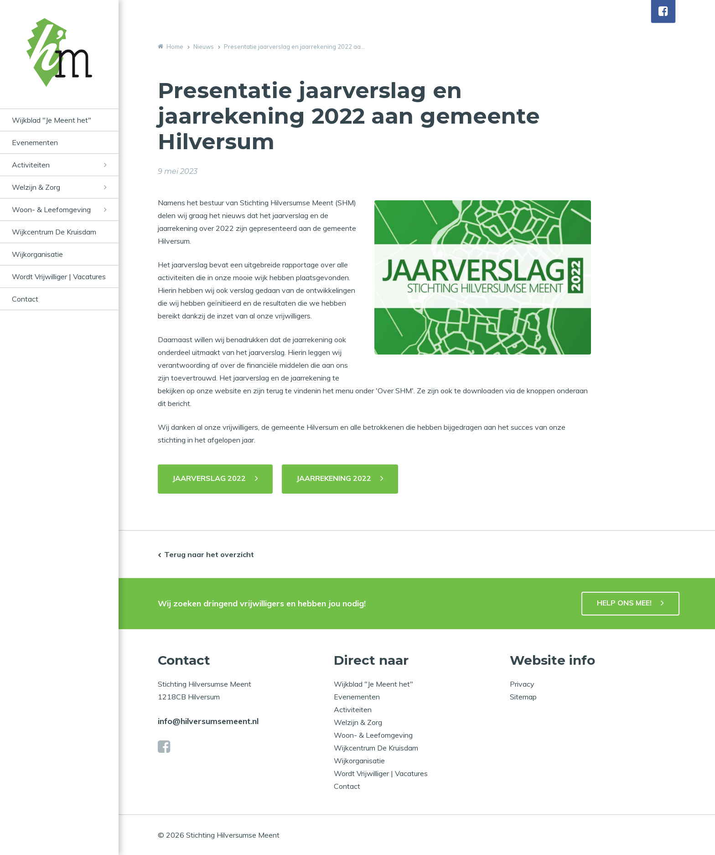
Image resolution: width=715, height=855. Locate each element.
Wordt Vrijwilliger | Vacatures (59, 276)
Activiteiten (31, 164)
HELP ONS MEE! (624, 602)
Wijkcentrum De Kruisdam (54, 231)
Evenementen (35, 142)
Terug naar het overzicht (209, 554)
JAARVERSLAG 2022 (209, 478)
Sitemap (523, 696)
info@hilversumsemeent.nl (208, 721)
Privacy (522, 683)
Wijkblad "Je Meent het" (51, 120)
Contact (25, 298)
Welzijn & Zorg (36, 187)
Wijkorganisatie (37, 254)
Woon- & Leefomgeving (51, 209)
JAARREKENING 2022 (333, 478)
